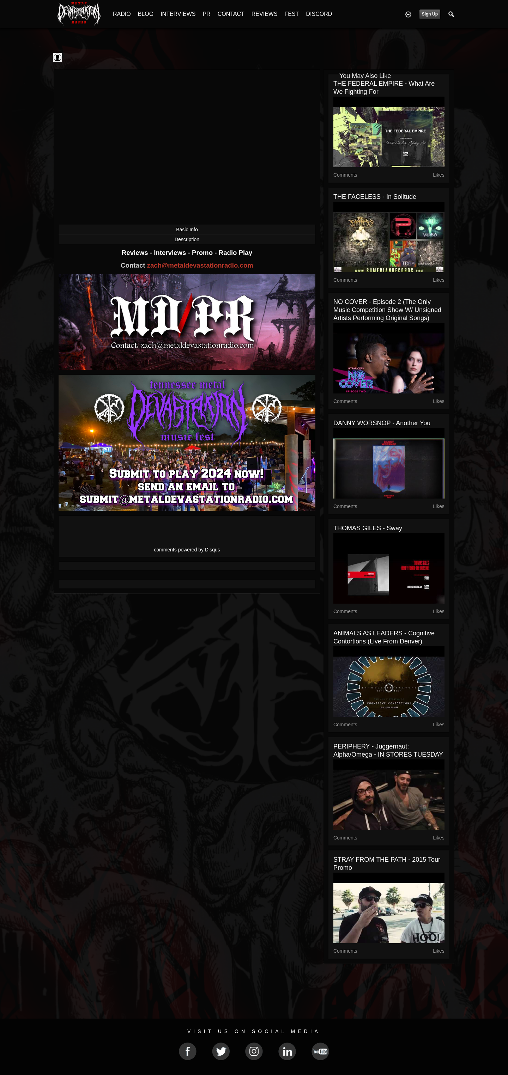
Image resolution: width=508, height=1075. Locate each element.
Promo (203, 252)
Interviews (171, 252)
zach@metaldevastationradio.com (200, 265)
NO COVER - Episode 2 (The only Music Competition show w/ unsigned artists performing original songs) (387, 310)
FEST (292, 14)
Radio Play (235, 252)
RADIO (122, 14)
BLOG (145, 14)
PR (206, 14)
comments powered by (187, 549)
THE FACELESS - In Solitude (374, 196)
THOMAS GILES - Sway (367, 528)
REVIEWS (265, 14)
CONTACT (231, 14)
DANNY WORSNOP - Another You (381, 423)
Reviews (136, 252)
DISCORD (319, 14)
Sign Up (430, 14)
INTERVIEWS (178, 14)
